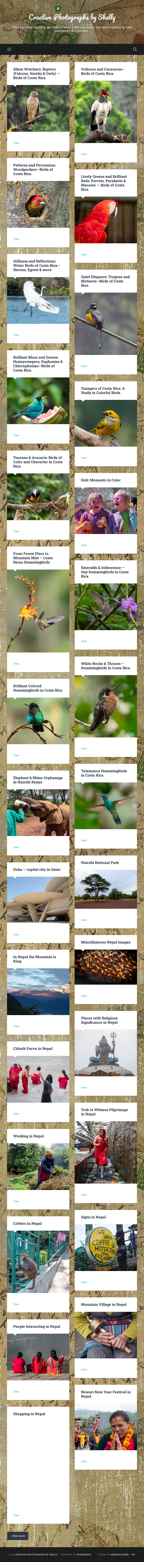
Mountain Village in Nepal (103, 1304)
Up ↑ (134, 1554)
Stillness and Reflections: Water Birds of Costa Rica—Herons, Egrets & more (36, 265)
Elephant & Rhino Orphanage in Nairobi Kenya (38, 779)
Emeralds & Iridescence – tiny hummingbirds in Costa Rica (105, 571)
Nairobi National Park (100, 862)
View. (16, 142)
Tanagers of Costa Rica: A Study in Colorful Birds (103, 390)
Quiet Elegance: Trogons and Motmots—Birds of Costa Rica (105, 281)
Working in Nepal (28, 1136)
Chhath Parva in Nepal (33, 1048)
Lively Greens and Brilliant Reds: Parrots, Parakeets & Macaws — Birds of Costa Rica (104, 183)
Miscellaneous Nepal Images (105, 942)
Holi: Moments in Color (101, 480)
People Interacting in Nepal (36, 1326)
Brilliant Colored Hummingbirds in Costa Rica (37, 688)
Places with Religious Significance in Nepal (99, 1020)
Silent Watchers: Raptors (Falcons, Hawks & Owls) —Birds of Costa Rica (36, 73)
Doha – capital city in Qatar (37, 869)
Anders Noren (120, 1554)
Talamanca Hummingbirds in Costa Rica (104, 772)
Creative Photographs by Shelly (72, 16)
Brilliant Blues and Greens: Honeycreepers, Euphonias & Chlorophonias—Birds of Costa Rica (38, 363)
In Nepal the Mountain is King (34, 958)
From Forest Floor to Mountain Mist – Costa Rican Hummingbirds (33, 557)
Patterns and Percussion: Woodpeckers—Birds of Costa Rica (34, 169)
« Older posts (17, 1535)
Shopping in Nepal (29, 1413)
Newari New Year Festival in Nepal (106, 1394)
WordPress (84, 1554)
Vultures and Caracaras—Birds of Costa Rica (103, 71)
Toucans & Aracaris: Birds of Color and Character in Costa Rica (38, 461)
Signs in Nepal (93, 1217)
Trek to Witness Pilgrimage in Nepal (104, 1111)
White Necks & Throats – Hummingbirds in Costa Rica (105, 665)
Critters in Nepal (27, 1223)
